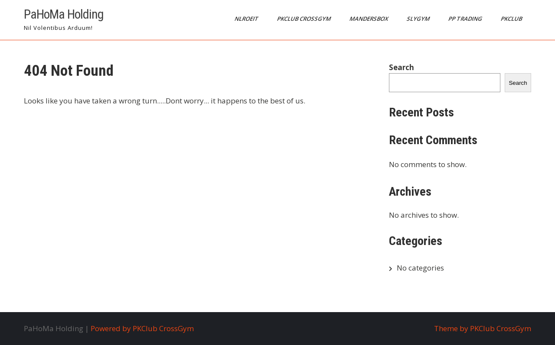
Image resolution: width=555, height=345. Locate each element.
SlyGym (419, 19)
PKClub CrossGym (304, 19)
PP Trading (465, 19)
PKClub (512, 19)
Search (401, 67)
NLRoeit (247, 19)
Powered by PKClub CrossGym (142, 328)
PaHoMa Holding (64, 14)
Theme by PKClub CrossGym (482, 328)
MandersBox (369, 19)
